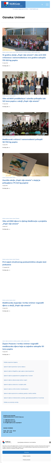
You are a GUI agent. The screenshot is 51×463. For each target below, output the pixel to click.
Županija (17, 218)
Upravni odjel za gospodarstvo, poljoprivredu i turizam (18, 375)
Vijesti (39, 52)
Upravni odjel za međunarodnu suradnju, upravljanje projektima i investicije (24, 398)
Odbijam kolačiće (26, 456)
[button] (50, 443)
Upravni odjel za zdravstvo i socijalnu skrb (15, 384)
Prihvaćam (26, 452)
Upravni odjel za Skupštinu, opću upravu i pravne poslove (19, 371)
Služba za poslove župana (7, 52)
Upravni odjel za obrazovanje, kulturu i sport (15, 380)
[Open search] (42, 4)
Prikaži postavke (26, 460)
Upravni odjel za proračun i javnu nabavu (14, 366)
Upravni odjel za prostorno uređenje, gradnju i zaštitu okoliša (25, 52)
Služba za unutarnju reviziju (11, 402)
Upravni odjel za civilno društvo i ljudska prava (16, 389)
